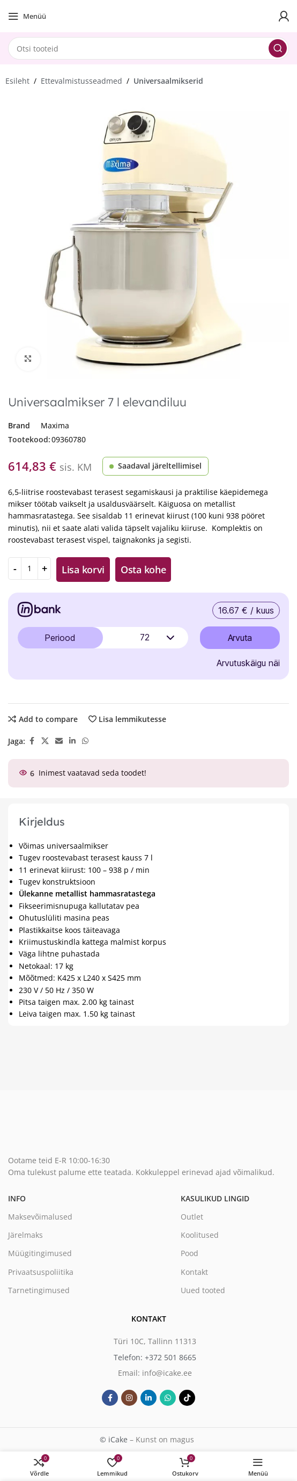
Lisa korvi (83, 569)
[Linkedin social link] (72, 741)
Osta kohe (143, 569)
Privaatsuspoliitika (40, 1271)
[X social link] (45, 741)
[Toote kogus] (29, 568)
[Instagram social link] (129, 1398)
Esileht (17, 81)
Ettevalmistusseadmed (81, 81)
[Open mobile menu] (27, 16)
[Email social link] (59, 741)
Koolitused (200, 1235)
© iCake (114, 1439)
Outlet (192, 1217)
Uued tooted (203, 1290)
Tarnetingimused (39, 1290)
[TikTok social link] (187, 1398)
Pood (189, 1253)
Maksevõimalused (40, 1217)
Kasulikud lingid (215, 1198)
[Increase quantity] (44, 568)
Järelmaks (25, 1235)
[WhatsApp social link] (85, 741)
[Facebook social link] (31, 741)
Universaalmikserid (168, 81)
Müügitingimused (40, 1253)
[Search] (148, 48)
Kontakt (194, 1271)
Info (17, 1198)
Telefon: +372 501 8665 (155, 1357)
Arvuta (240, 637)
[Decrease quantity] (14, 568)
